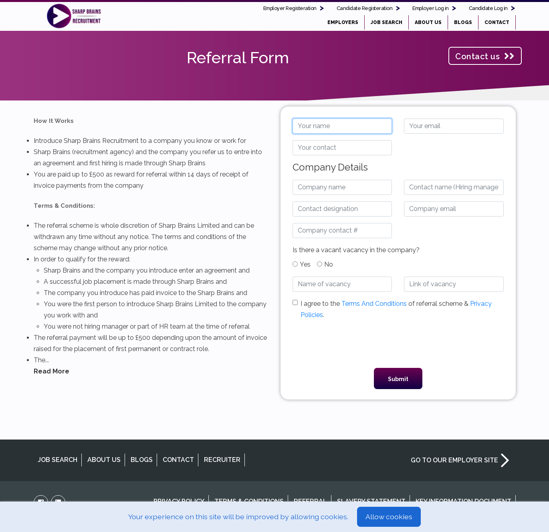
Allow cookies (388, 516)
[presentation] (398, 345)
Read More (51, 371)
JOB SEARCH (386, 22)
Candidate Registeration (365, 8)
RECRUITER (222, 460)
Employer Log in (430, 8)
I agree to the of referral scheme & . (396, 309)
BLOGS (463, 22)
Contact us (485, 56)
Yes (302, 264)
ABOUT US (428, 22)
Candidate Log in (488, 8)
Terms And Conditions (374, 303)
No (325, 264)
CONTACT (496, 22)
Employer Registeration (290, 8)
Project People (74, 16)
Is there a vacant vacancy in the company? (356, 250)
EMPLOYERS (342, 22)
